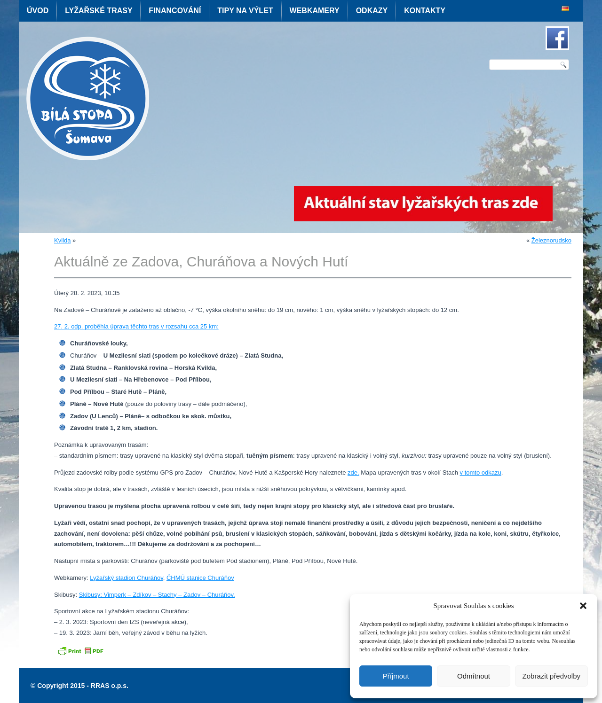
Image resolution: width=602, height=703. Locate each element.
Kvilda (62, 240)
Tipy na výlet (245, 11)
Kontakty (424, 11)
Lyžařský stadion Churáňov (126, 577)
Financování (175, 11)
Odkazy (372, 11)
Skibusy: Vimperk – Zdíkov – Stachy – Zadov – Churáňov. (157, 594)
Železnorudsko (551, 240)
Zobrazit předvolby (551, 676)
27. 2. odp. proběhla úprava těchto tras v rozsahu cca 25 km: (136, 326)
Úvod (37, 11)
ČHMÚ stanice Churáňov (200, 577)
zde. (353, 472)
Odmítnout (473, 676)
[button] (583, 605)
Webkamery (315, 11)
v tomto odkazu (480, 472)
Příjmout (396, 676)
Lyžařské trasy (98, 11)
